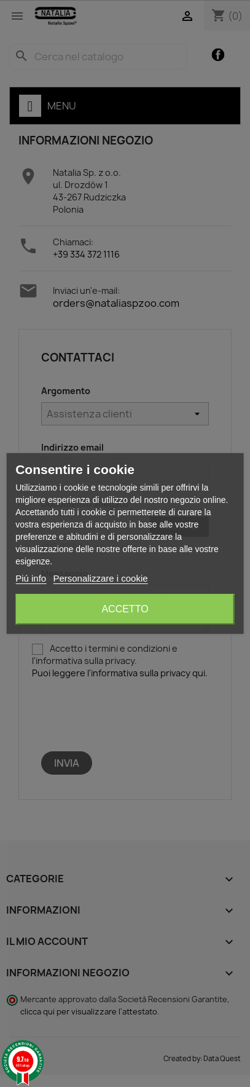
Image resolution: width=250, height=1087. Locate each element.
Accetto (124, 609)
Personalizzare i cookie (100, 578)
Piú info (30, 578)
